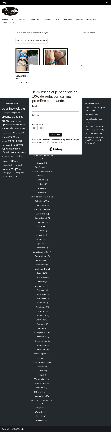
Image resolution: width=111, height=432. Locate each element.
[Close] (81, 65)
